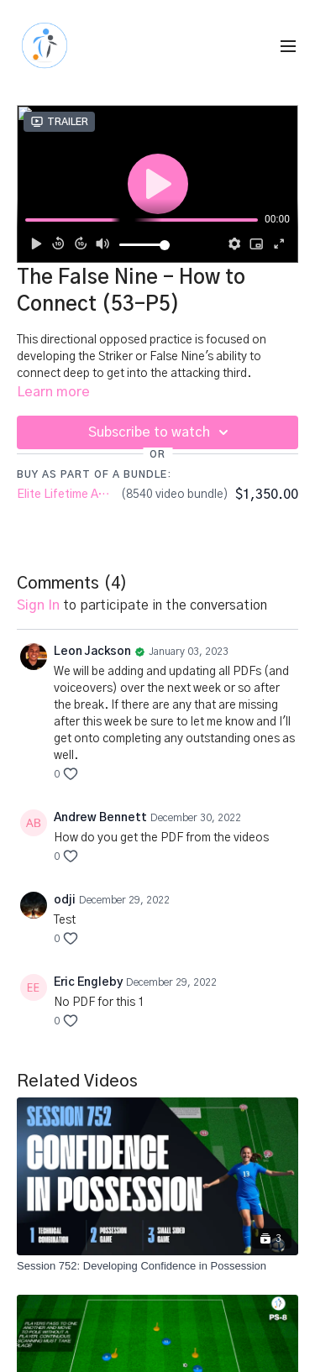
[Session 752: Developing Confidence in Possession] (157, 1266)
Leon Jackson (92, 651)
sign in (38, 605)
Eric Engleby (88, 982)
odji (65, 900)
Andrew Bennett (100, 818)
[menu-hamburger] (288, 46)
